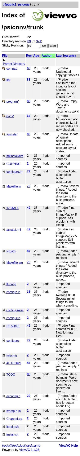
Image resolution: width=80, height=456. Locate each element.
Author (47, 55)
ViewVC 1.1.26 (29, 449)
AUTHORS (11, 363)
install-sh (10, 434)
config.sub (11, 318)
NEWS (9, 251)
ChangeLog (12, 418)
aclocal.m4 (11, 229)
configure (10, 340)
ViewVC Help (68, 445)
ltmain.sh (10, 426)
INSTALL (10, 208)
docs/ (8, 116)
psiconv (23, 4)
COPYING (11, 164)
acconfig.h (11, 396)
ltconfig (9, 284)
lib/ (6, 80)
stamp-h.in (11, 411)
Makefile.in (11, 186)
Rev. (29, 55)
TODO (8, 374)
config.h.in (11, 292)
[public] (10, 4)
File (4, 55)
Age (36, 55)
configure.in (12, 171)
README (11, 326)
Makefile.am (12, 262)
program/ (10, 101)
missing (9, 355)
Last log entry (66, 55)
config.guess (13, 310)
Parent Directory (13, 62)
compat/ (9, 68)
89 (29, 41)
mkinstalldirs (12, 156)
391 (38, 41)
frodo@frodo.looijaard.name (21, 445)
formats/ (9, 134)
